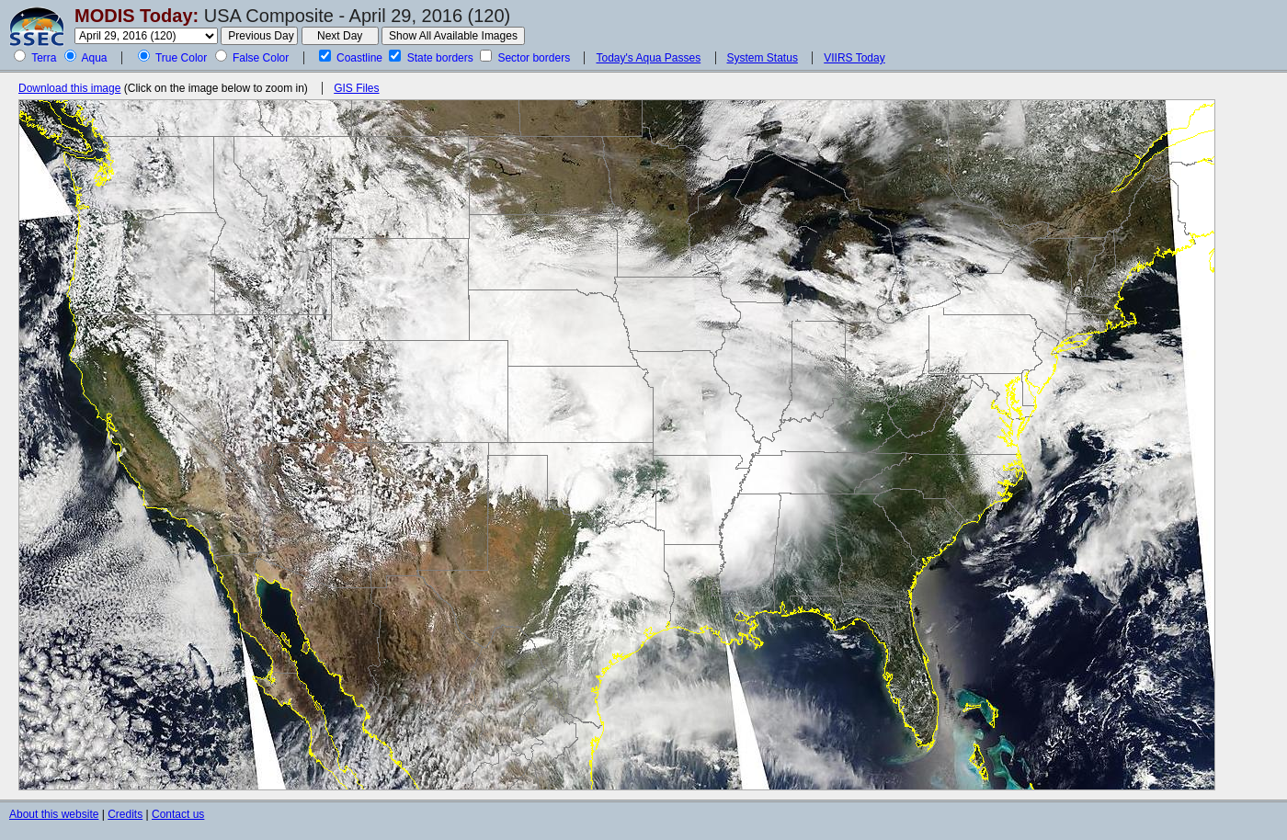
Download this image (69, 88)
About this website (53, 814)
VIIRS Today (854, 57)
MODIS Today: (136, 16)
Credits (125, 814)
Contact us (178, 814)
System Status (762, 57)
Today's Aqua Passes (648, 57)
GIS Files (356, 88)
